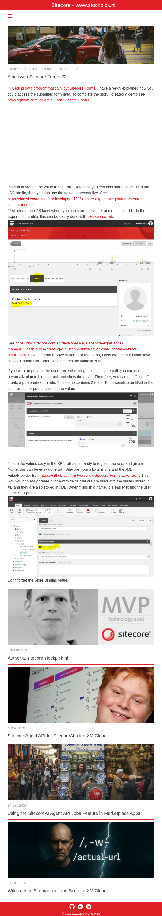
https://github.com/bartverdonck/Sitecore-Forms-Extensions (90, 475)
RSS (97, 913)
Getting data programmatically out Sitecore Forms (53, 88)
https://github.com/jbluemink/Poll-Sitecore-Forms (48, 100)
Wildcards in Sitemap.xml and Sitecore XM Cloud (57, 890)
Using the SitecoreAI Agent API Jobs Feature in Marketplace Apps (74, 813)
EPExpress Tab (100, 216)
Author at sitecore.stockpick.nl (38, 658)
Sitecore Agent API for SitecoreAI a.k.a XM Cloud (57, 735)
